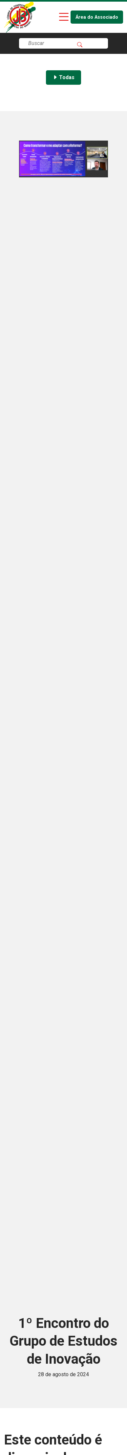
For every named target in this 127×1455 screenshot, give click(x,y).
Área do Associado (96, 17)
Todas (63, 77)
